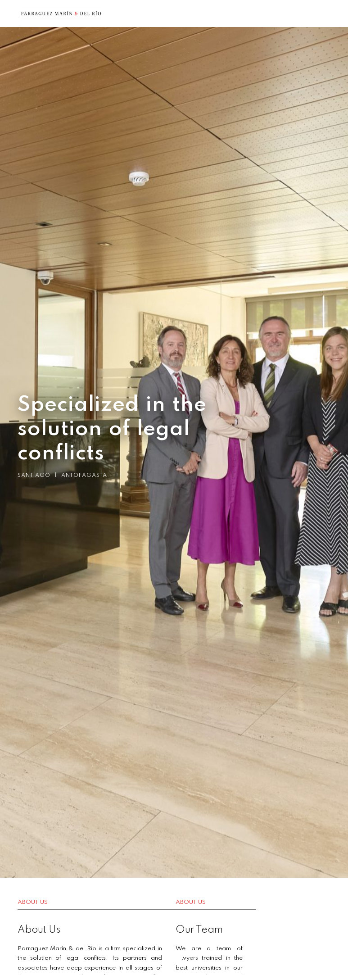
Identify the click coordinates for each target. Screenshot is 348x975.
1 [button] (160, 956)
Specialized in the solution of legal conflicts (110, 429)
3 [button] (187, 956)
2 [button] (174, 956)
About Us (39, 930)
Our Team (228, 930)
